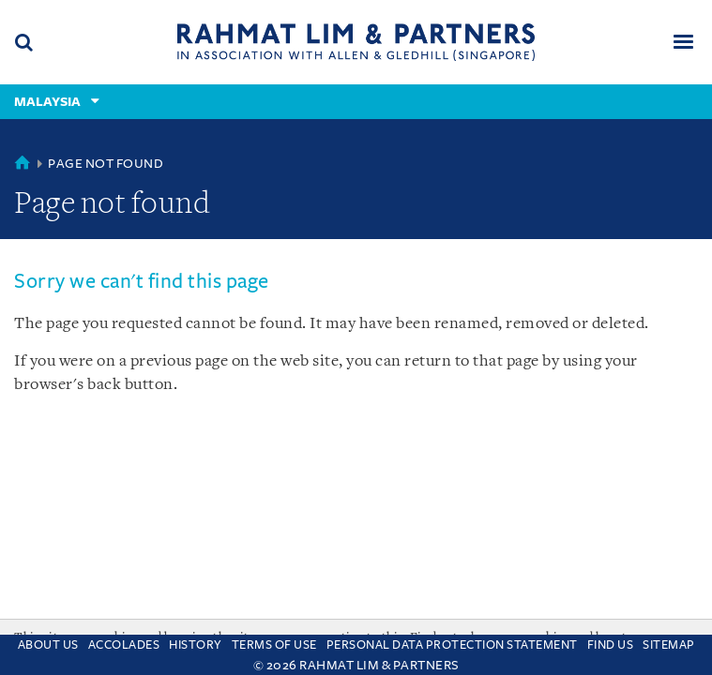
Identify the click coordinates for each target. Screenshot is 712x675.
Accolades (124, 645)
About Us (48, 645)
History (195, 645)
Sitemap (669, 645)
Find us (610, 645)
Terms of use (274, 645)
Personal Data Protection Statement (452, 645)
